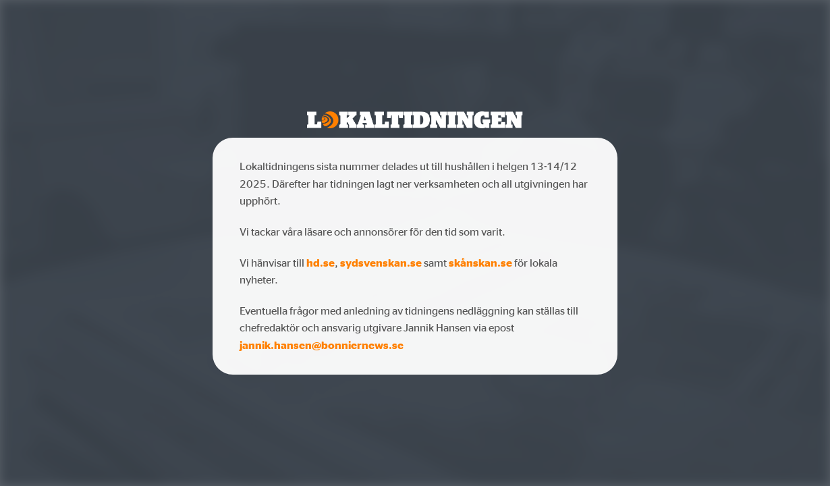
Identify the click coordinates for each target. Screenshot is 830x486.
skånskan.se (480, 262)
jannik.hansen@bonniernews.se (322, 345)
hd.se (320, 262)
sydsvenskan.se (381, 262)
